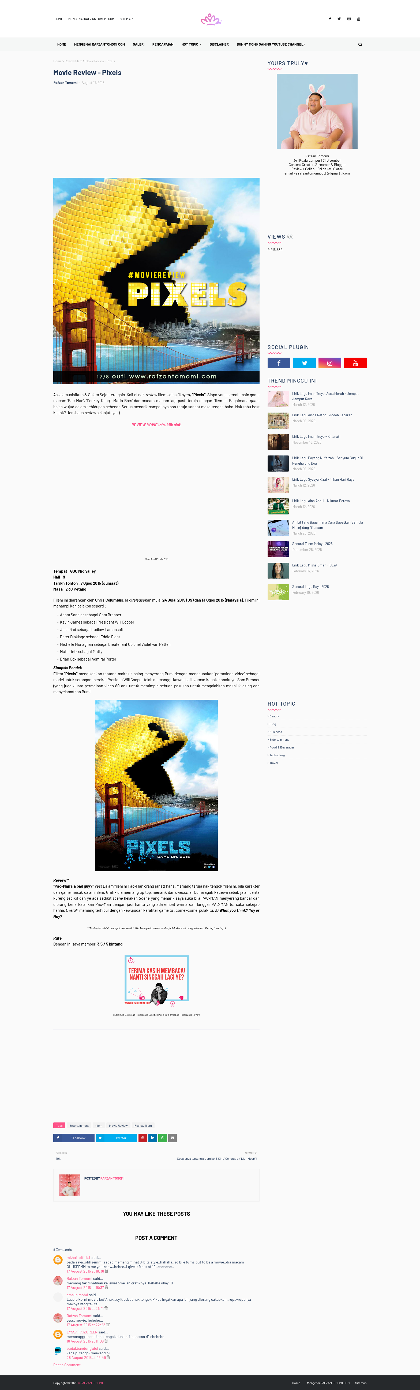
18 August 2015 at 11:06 (85, 1341)
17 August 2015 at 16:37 (86, 1287)
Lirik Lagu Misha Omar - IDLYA (314, 565)
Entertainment (79, 1125)
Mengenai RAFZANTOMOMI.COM (91, 19)
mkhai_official (78, 1257)
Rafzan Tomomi (65, 82)
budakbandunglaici (82, 1348)
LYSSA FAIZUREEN (82, 1332)
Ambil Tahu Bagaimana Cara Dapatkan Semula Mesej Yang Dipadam (327, 525)
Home (59, 19)
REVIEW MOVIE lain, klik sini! (156, 424)
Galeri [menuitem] (138, 44)
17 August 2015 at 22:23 (86, 1324)
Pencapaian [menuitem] (163, 44)
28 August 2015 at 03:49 (87, 1357)
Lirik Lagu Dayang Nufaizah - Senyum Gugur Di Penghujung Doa (327, 460)
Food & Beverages (282, 747)
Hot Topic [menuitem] (190, 44)
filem (98, 1125)
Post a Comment (67, 1364)
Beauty (274, 716)
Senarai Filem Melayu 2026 (312, 544)
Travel (273, 763)
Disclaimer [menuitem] (219, 44)
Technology (277, 755)
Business (275, 731)
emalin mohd (77, 1294)
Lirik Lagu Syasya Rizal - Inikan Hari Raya (323, 479)
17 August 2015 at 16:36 (86, 1271)
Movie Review (118, 1125)
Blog (272, 724)
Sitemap (126, 19)
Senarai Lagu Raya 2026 (310, 586)
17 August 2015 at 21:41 (85, 1308)
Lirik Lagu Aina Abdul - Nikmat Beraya (321, 501)
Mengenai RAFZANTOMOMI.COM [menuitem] (99, 44)
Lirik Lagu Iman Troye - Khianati (316, 436)
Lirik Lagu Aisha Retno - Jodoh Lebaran (322, 415)
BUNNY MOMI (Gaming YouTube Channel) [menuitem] (271, 44)
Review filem (73, 61)
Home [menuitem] (61, 44)
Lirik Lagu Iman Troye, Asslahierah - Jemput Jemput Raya (325, 396)
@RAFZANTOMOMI (90, 1383)
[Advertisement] (159, 131)
